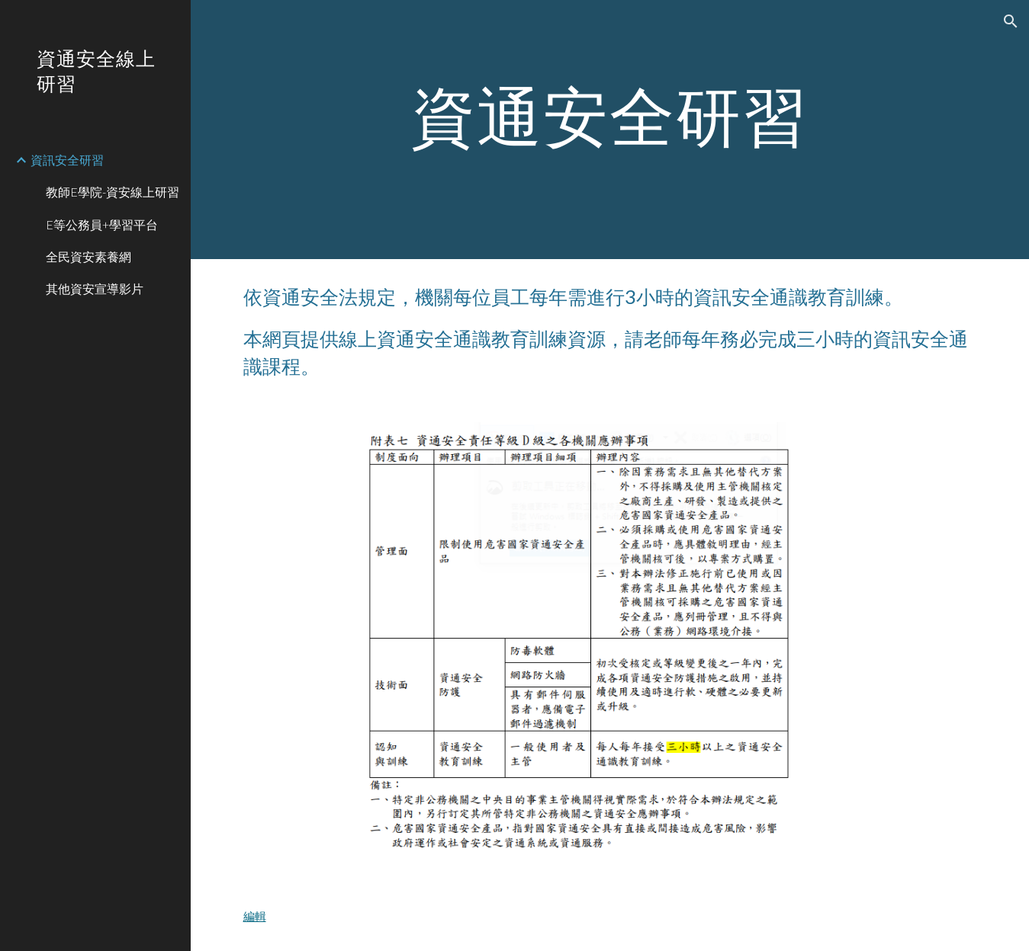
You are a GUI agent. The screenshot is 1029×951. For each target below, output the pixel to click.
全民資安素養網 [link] (88, 256)
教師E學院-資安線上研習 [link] (112, 191)
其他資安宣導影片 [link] (94, 288)
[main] (610, 129)
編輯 (254, 916)
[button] (1010, 21)
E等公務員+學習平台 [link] (102, 224)
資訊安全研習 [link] (67, 159)
